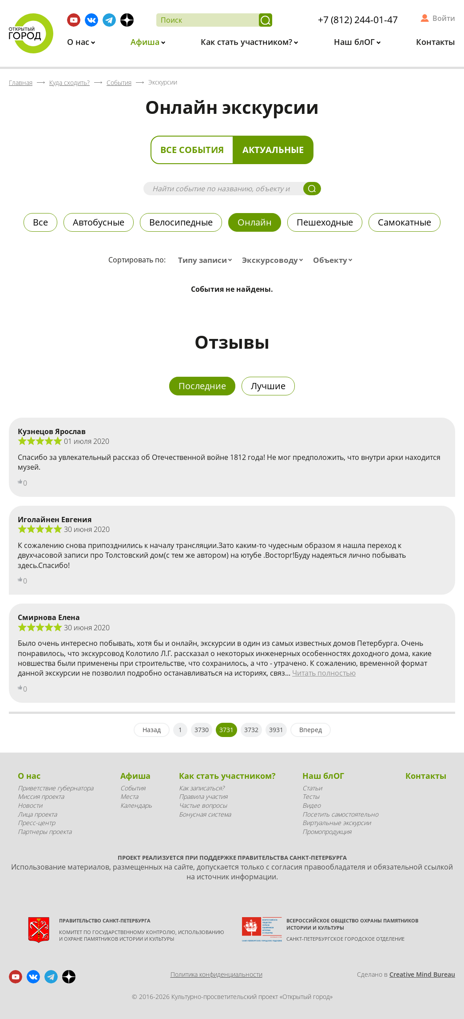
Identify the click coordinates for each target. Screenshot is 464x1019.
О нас (79, 41)
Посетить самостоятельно (340, 814)
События (132, 788)
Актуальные (273, 150)
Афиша (146, 41)
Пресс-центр (36, 822)
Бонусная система (205, 814)
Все (40, 222)
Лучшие (268, 386)
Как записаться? (201, 788)
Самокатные (404, 222)
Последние (202, 386)
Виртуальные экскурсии (336, 822)
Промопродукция (326, 831)
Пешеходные (325, 222)
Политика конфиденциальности (216, 974)
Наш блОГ (355, 41)
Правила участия (203, 796)
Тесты (310, 796)
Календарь (136, 805)
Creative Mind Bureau (422, 974)
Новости (30, 805)
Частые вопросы (203, 805)
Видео (311, 805)
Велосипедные (181, 222)
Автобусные (98, 222)
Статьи (312, 788)
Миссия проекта (41, 796)
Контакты (435, 41)
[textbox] (207, 260)
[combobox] (207, 260)
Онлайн (255, 222)
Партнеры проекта (44, 831)
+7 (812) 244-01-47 (358, 19)
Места (129, 796)
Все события (192, 150)
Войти (443, 18)
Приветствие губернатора (55, 788)
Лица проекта (37, 814)
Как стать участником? (247, 41)
